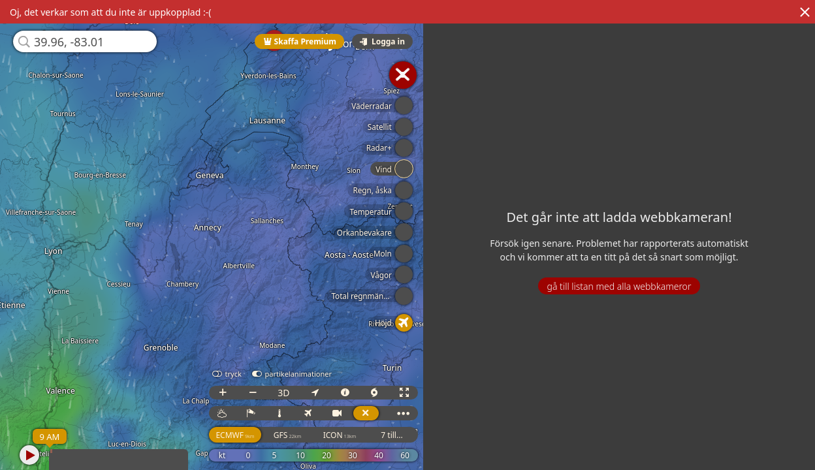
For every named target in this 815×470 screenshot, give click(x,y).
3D (283, 392)
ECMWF (235, 435)
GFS (287, 435)
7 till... (391, 435)
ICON (340, 435)
